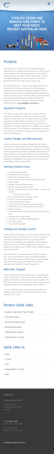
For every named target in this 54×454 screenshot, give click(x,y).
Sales (7, 364)
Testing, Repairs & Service (14, 337)
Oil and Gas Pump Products (15, 322)
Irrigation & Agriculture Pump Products (19, 312)
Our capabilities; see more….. (29, 103)
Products (8, 359)
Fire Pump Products (12, 317)
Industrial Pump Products (14, 332)
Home (7, 354)
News (7, 374)
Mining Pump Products (13, 327)
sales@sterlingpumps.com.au (14, 442)
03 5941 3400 (12, 421)
